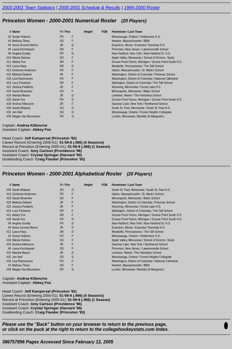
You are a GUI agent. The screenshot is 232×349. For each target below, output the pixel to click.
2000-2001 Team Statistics (28, 7)
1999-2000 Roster (142, 7)
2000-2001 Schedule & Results (89, 7)
